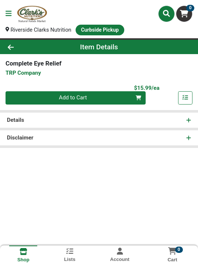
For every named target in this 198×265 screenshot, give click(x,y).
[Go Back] (29, 47)
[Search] (166, 13)
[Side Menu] (8, 14)
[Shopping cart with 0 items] (184, 14)
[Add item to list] (185, 98)
